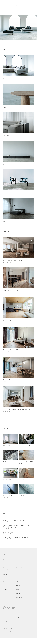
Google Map (7, 623)
